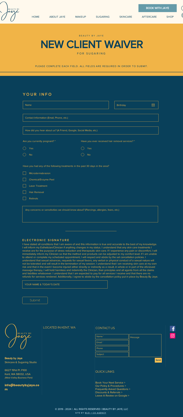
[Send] (158, 360)
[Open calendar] (153, 105)
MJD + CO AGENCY (95, 413)
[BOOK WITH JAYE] (157, 8)
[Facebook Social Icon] (172, 328)
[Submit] (35, 300)
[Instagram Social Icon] (172, 335)
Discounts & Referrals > (108, 392)
